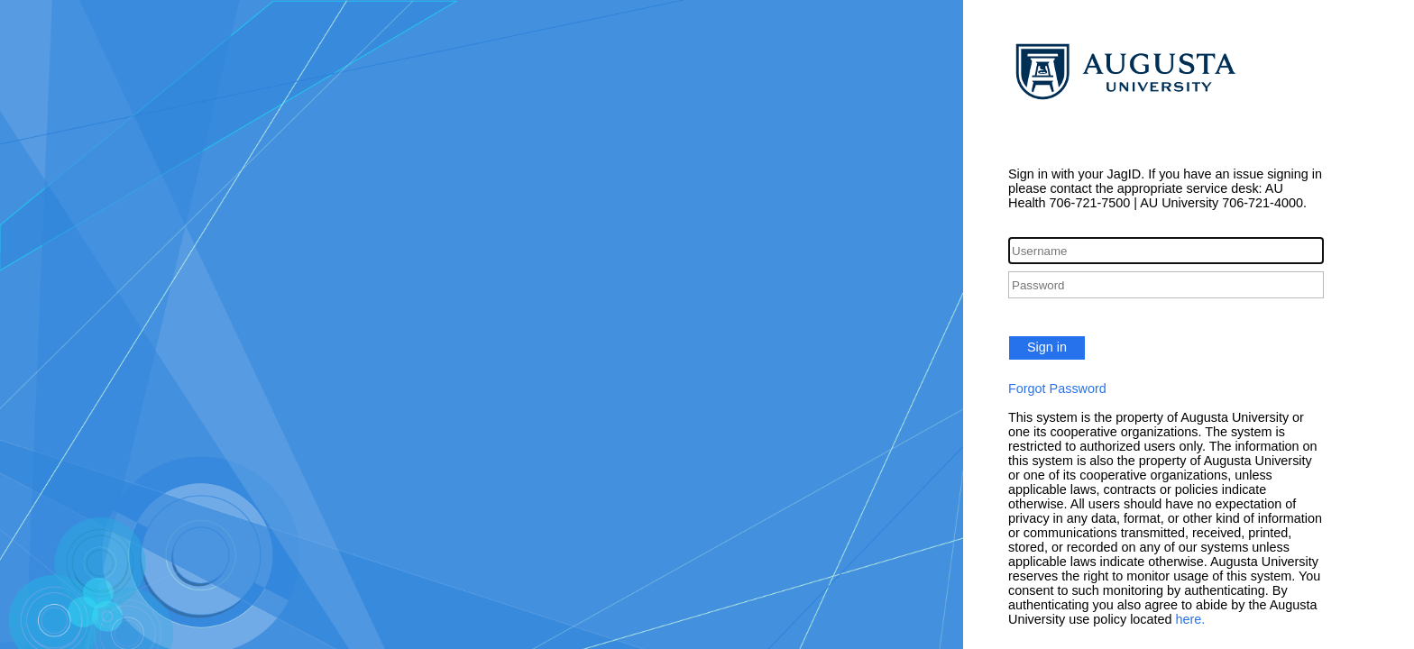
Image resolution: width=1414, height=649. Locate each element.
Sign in (1047, 347)
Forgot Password (1057, 388)
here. (1191, 619)
